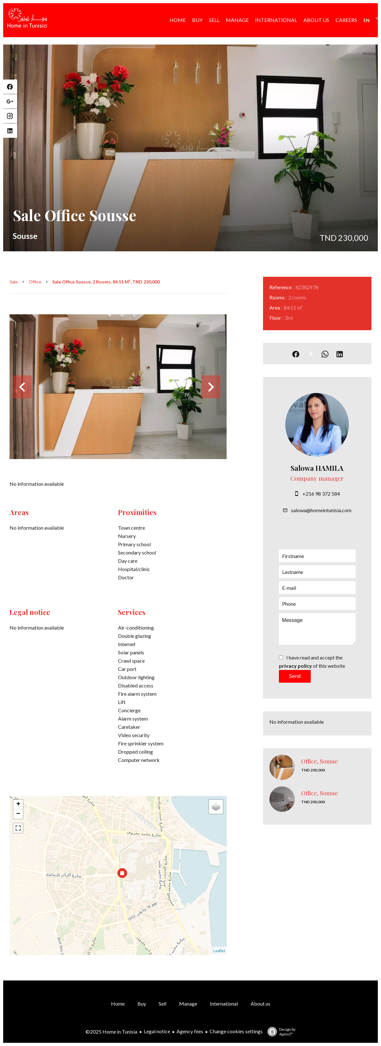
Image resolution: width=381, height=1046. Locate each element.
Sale (14, 281)
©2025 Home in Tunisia (111, 1032)
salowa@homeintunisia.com (321, 510)
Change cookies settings (236, 1031)
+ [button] (18, 804)
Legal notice (157, 1031)
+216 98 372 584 (321, 494)
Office (35, 281)
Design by (279, 1031)
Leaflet (219, 951)
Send (295, 676)
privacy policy (295, 666)
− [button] (18, 814)
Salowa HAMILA (317, 468)
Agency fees (190, 1031)
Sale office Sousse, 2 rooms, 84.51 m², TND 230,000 (106, 281)
